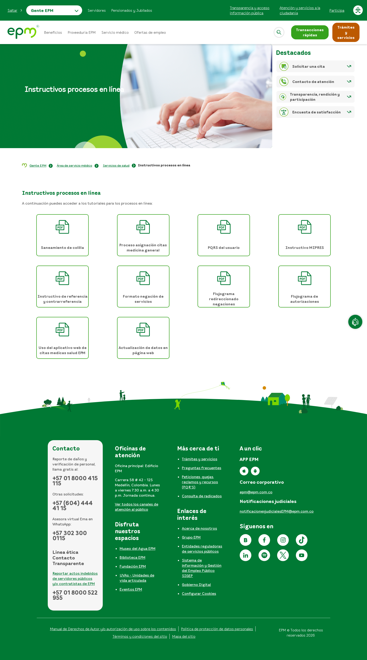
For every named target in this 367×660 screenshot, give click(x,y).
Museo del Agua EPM (137, 548)
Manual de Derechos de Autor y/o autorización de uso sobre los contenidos (113, 628)
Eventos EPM (131, 589)
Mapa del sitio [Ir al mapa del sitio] (183, 636)
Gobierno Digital (196, 584)
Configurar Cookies (199, 593)
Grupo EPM (191, 537)
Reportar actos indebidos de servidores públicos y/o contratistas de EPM (75, 578)
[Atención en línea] (355, 322)
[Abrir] (279, 32)
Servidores (97, 10)
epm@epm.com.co (256, 492)
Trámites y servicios (199, 459)
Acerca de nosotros (199, 528)
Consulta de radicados (202, 496)
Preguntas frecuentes (201, 467)
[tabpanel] (138, 480)
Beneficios (53, 32)
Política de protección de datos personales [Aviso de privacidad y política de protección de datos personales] (217, 628)
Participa (336, 10)
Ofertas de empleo (150, 32)
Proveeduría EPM (82, 32)
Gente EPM (42, 10)
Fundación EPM (133, 566)
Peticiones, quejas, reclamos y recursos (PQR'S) (200, 481)
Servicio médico (115, 32)
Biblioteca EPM (132, 557)
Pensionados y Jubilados (131, 10)
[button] (14, 10)
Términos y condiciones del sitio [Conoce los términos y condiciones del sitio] (140, 636)
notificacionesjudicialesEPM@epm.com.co (277, 511)
